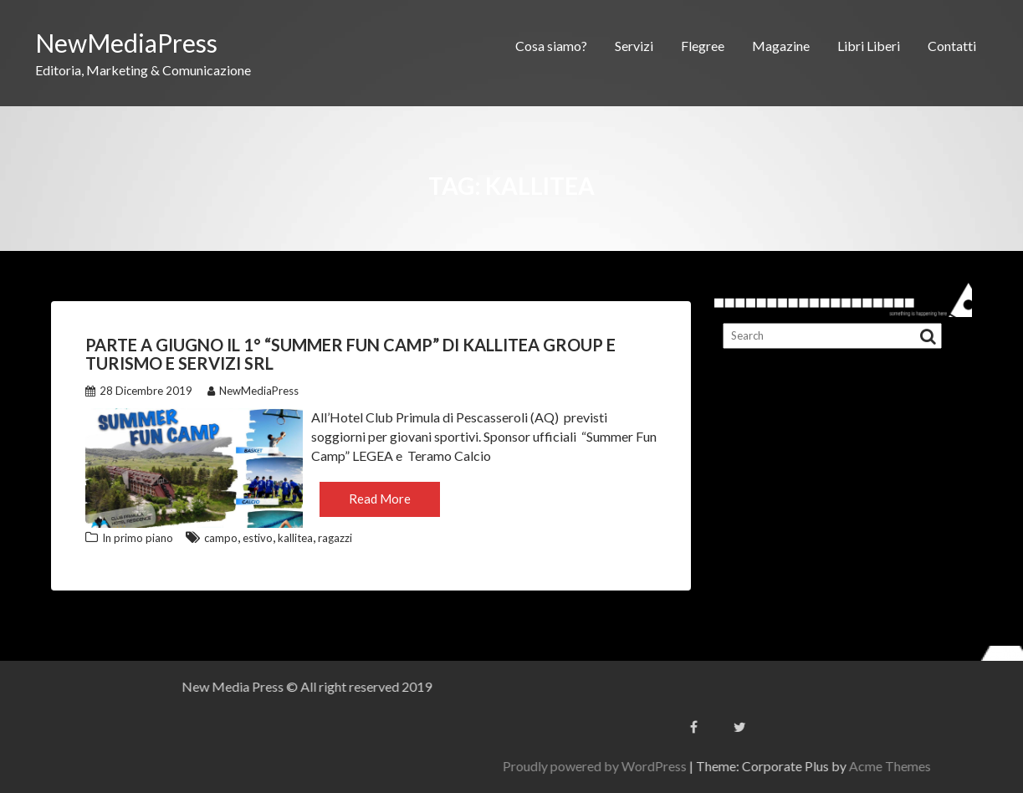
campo (221, 538)
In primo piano (137, 538)
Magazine (781, 46)
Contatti (952, 46)
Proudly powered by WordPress (823, 766)
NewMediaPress (126, 43)
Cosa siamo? (551, 46)
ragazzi (335, 538)
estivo (258, 538)
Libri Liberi (868, 46)
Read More (380, 498)
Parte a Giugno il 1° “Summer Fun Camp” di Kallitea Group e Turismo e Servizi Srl (350, 354)
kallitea (295, 538)
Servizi (634, 46)
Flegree (702, 46)
